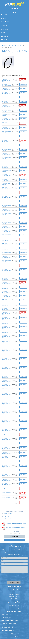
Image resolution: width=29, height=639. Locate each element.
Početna (4, 14)
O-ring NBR (18, 46)
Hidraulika (4, 29)
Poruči (14, 540)
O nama (3, 18)
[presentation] (13, 577)
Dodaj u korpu (23, 84)
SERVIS (3, 32)
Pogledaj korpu (15, 536)
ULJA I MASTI (8, 513)
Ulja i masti (5, 22)
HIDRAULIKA (8, 519)
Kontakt (4, 40)
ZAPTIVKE (11, 46)
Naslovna (4, 46)
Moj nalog (4, 36)
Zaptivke (4, 25)
